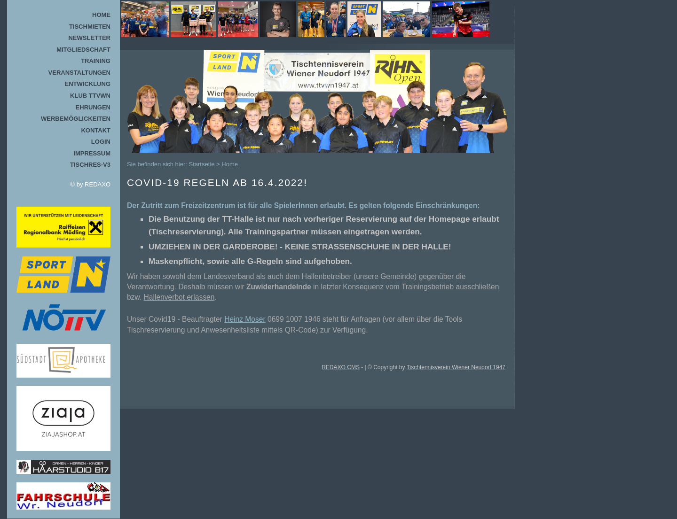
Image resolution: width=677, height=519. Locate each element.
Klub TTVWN (90, 95)
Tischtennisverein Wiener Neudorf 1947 (456, 367)
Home (101, 14)
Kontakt (95, 130)
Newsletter (89, 37)
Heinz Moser (245, 319)
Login (100, 141)
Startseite (202, 164)
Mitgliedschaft (83, 49)
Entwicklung (88, 83)
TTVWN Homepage (305, 19)
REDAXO (97, 184)
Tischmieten (89, 26)
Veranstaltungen (79, 72)
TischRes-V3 (90, 164)
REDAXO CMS (341, 367)
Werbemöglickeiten (75, 118)
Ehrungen (93, 107)
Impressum (91, 153)
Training (95, 60)
